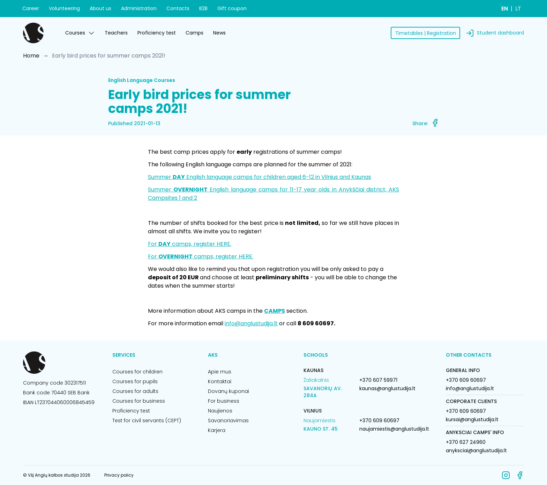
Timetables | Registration (425, 33)
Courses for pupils (135, 381)
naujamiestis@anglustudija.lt (394, 428)
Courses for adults (135, 391)
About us (100, 8)
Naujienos (220, 410)
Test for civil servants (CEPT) (146, 420)
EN (504, 9)
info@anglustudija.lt (251, 323)
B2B (203, 8)
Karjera (216, 430)
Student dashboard (500, 32)
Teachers (116, 32)
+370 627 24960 (466, 442)
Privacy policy (119, 475)
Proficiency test (156, 32)
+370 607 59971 (378, 380)
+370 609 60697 (379, 420)
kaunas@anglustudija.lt (387, 388)
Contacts (177, 8)
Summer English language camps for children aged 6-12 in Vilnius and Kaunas (259, 177)
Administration (139, 8)
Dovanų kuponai (228, 391)
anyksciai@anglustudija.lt (476, 450)
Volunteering (64, 8)
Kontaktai (219, 381)
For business (223, 400)
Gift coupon (232, 8)
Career (30, 8)
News (219, 32)
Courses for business (138, 400)
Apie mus (219, 371)
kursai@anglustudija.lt (472, 419)
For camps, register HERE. (189, 244)
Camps (194, 32)
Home (31, 56)
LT (518, 9)
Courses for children (137, 371)
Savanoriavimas (228, 420)
